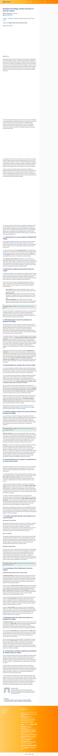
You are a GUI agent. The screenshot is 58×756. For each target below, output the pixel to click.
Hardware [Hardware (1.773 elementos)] (29, 727)
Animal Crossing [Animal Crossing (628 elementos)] (34, 712)
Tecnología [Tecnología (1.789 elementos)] (33, 742)
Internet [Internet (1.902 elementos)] (23, 731)
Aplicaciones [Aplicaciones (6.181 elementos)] (25, 714)
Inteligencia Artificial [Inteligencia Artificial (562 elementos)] (32, 729)
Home (50, 1)
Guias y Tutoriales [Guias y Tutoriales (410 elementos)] (27, 724)
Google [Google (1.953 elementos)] (22, 724)
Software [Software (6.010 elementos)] (28, 739)
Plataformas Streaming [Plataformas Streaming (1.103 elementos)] (26, 734)
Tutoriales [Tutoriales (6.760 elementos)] (24, 745)
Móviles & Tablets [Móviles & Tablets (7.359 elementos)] (30, 731)
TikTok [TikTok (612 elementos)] (31, 743)
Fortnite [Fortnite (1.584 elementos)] (30, 722)
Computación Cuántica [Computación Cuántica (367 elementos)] (24, 719)
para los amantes (27, 231)
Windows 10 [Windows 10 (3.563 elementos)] (27, 747)
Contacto (44, 1)
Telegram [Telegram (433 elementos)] (28, 743)
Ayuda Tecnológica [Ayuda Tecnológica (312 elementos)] (28, 716)
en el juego (29, 244)
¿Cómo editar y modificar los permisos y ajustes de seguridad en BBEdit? (17, 700)
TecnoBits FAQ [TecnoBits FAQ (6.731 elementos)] (25, 742)
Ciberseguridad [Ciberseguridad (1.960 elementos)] (24, 717)
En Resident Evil (6, 273)
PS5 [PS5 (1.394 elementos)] (32, 734)
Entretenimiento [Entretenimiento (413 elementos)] (31, 720)
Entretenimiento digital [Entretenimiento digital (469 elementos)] (24, 722)
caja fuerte (26, 260)
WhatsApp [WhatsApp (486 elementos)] (22, 747)
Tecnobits (5, 18)
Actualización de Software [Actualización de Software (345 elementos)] (24, 712)
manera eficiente (23, 555)
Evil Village (5, 70)
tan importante (19, 69)
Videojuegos (10, 18)
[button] (53, 2)
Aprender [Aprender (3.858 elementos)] (23, 716)
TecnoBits (30, 1)
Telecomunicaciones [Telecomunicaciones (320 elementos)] (24, 743)
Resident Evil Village (14, 241)
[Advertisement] (20, 36)
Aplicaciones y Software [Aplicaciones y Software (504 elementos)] (33, 714)
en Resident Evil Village (20, 408)
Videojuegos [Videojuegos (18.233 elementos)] (32, 745)
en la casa (24, 159)
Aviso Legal (24, 1)
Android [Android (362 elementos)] (29, 712)
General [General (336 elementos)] (33, 722)
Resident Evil (5, 22)
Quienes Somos (38, 1)
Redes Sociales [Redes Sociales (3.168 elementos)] (32, 736)
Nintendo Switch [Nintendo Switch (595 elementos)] (24, 732)
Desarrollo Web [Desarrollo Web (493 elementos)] (30, 719)
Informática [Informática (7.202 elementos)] (24, 729)
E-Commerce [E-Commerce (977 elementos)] (26, 720)
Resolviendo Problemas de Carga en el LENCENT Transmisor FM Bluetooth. (18, 701)
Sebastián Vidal (9, 15)
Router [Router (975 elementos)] (22, 737)
